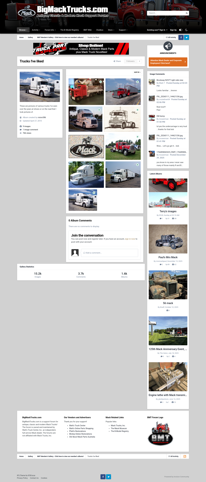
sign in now (130, 239)
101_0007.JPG (113, 181)
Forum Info (50, 30)
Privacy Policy (22, 478)
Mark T (162, 83)
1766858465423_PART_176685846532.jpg (172, 152)
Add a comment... (92, 253)
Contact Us (34, 478)
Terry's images (168, 211)
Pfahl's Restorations (77, 431)
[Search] (158, 13)
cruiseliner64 (164, 99)
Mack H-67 (110, 125)
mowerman (164, 119)
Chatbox (99, 30)
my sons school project (80, 98)
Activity (35, 30)
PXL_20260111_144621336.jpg (170, 96)
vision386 (42, 117)
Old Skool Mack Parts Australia (82, 437)
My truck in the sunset (79, 125)
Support (122, 30)
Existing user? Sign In (157, 30)
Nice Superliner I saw (116, 98)
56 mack (168, 303)
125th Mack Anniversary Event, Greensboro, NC (176, 349)
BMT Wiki (88, 30)
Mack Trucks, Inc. (118, 425)
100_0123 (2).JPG (78, 181)
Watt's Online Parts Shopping (81, 428)
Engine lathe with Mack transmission (170, 395)
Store (110, 30)
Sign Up (173, 30)
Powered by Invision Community (176, 477)
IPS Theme (21, 475)
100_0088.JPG (76, 204)
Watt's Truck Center (77, 425)
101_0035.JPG (113, 153)
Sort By (137, 72)
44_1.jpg (74, 153)
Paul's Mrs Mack (168, 257)
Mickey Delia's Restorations (80, 434)
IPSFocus (31, 475)
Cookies (44, 478)
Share (117, 61)
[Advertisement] (103, 467)
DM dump (161, 116)
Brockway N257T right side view (170, 80)
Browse (22, 30)
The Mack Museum (119, 428)
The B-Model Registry (69, 30)
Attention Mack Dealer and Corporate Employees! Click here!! (166, 61)
